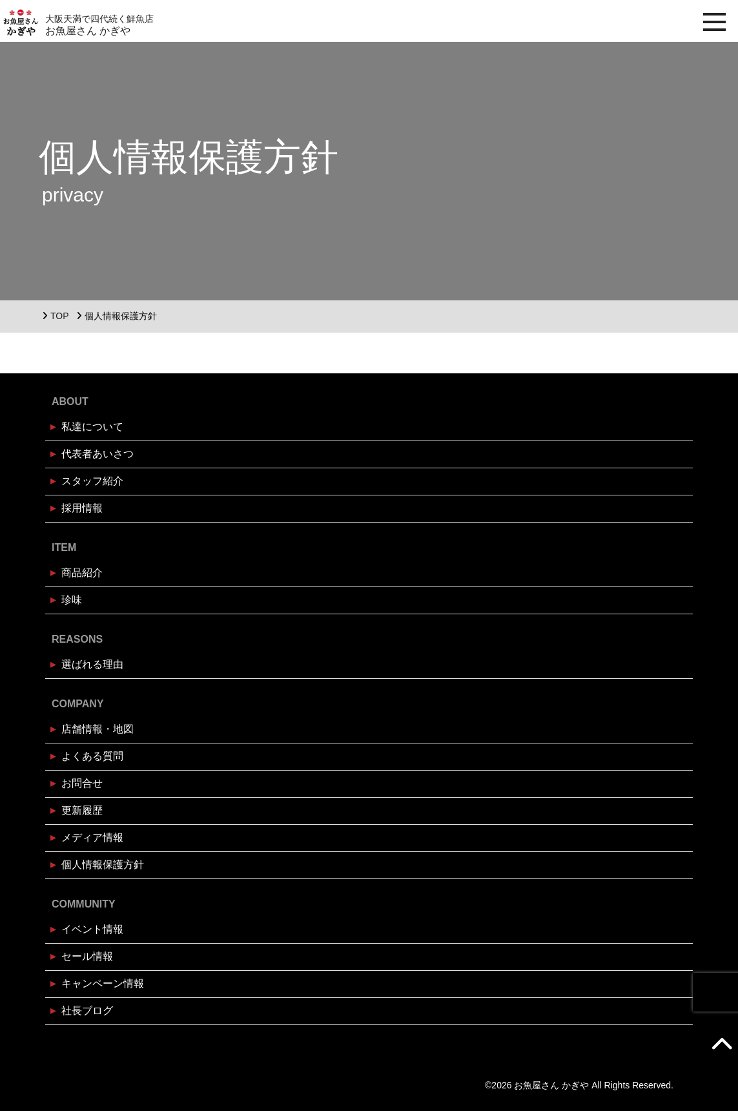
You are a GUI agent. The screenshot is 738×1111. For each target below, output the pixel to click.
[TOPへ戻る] (722, 1043)
